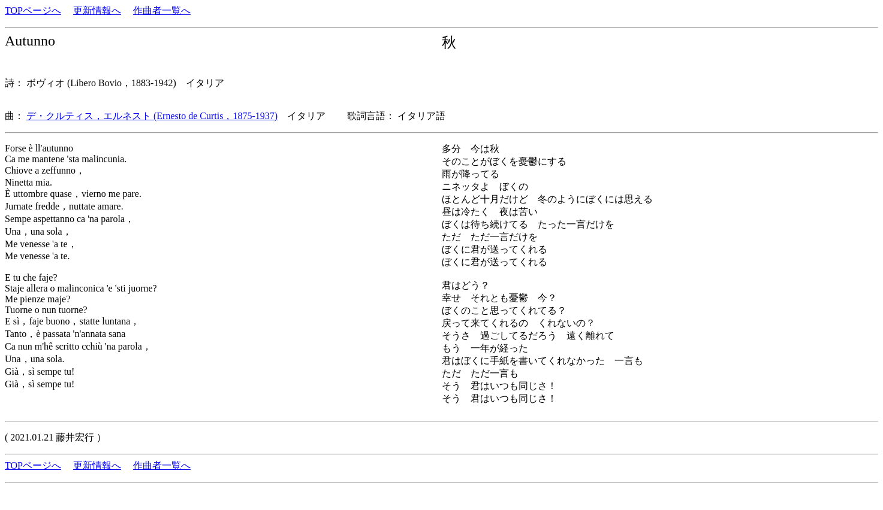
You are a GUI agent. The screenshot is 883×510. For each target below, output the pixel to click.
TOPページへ (33, 10)
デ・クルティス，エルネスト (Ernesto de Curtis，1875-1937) (152, 116)
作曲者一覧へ (162, 10)
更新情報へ (97, 10)
